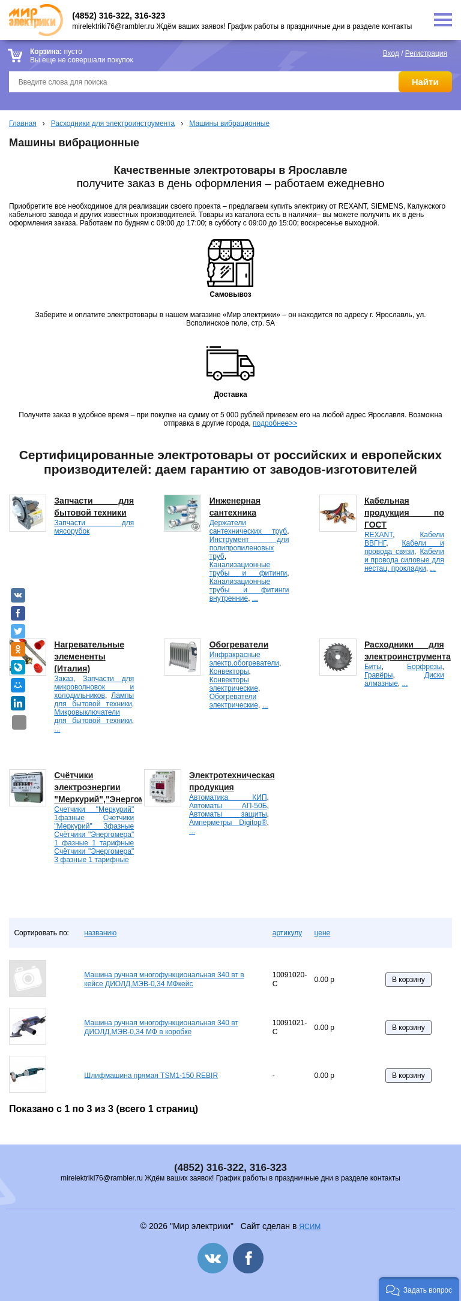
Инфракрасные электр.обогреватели (244, 658)
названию (100, 933)
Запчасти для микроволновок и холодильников (94, 687)
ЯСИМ (310, 1226)
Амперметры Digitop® (228, 822)
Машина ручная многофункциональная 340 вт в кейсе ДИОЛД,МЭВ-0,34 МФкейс (164, 980)
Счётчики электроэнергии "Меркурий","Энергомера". (110, 787)
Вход (391, 53)
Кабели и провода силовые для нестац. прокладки (404, 560)
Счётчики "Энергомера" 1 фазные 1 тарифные (94, 838)
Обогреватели (239, 644)
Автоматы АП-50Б (228, 806)
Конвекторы (229, 671)
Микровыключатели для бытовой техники (92, 716)
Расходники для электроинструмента (113, 123)
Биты (373, 666)
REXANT (378, 535)
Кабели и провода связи (404, 547)
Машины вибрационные (229, 123)
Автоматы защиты (228, 814)
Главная (23, 123)
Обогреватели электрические (233, 700)
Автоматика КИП (228, 797)
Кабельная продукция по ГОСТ (404, 512)
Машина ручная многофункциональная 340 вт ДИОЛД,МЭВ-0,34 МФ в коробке (161, 1028)
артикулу (287, 933)
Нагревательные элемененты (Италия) (89, 656)
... (255, 598)
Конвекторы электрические (233, 684)
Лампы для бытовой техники (94, 699)
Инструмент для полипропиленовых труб (249, 548)
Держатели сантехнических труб (248, 527)
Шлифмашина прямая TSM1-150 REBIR (151, 1075)
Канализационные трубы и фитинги (248, 569)
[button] (419, 1289)
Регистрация (426, 53)
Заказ (63, 678)
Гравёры (378, 675)
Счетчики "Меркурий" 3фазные (94, 822)
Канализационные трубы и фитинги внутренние (249, 590)
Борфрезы (424, 666)
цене (322, 933)
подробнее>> (275, 423)
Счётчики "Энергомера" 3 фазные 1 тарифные (94, 855)
